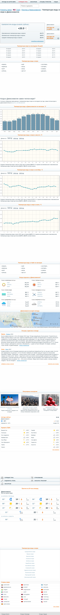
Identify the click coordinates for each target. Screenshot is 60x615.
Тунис (5, 599)
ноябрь (43, 68)
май (23, 64)
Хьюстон (33, 444)
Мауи (32, 437)
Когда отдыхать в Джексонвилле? (30, 277)
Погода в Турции (43, 614)
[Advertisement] (30, 17)
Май (23, 266)
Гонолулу (3, 432)
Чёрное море (30, 554)
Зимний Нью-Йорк (50, 407)
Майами (33, 435)
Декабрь (43, 272)
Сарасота (33, 442)
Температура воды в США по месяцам (30, 262)
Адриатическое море (30, 570)
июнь (23, 66)
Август (24, 272)
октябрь (43, 66)
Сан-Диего (34, 440)
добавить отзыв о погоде (7, 364)
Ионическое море (30, 572)
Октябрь (43, 268)
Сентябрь (44, 266)
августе (14, 102)
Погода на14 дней (50, 28)
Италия (6, 592)
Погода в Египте (5, 614)
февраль (4, 66)
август (24, 71)
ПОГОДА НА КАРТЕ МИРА (9, 1)
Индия (5, 589)
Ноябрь (43, 270)
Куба (5, 594)
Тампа (3, 444)
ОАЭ (25, 596)
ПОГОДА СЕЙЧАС (6, 417)
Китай (45, 592)
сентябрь (44, 64)
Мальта (46, 594)
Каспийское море (30, 565)
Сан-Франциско (5, 442)
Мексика (6, 596)
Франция (46, 599)
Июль (23, 270)
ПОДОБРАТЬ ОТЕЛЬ (9, 480)
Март (3, 270)
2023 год (21, 138)
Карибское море (30, 563)
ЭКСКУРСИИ (33, 1)
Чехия (45, 601)
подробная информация (37, 41)
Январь (4, 266)
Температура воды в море (30, 61)
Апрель (4, 272)
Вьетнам (26, 584)
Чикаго (3, 447)
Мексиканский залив (30, 577)
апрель (4, 71)
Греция (46, 584)
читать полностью (24, 345)
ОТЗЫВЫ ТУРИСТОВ (45, 1)
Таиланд (46, 596)
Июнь (23, 268)
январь (4, 64)
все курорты (56, 449)
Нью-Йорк (4, 440)
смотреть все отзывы (53, 364)
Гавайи (33, 430)
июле (23, 102)
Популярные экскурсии (30, 391)
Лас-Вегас (34, 432)
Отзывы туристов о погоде (30, 330)
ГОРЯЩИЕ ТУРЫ (23, 1)
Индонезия (27, 589)
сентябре (18, 102)
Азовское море (30, 558)
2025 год (10, 138)
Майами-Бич (4, 437)
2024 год (16, 138)
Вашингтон (4, 430)
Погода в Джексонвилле (31, 10)
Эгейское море (30, 561)
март (3, 68)
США (18, 10)
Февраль (4, 268)
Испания (46, 589)
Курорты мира (6, 10)
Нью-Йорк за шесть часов (30, 407)
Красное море (30, 556)
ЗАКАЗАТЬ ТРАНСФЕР (40, 480)
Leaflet (11, 327)
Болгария (6, 584)
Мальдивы (27, 594)
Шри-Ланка (7, 604)
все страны (56, 606)
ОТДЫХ (56, 1)
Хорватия (6, 601)
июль (23, 68)
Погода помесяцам (50, 37)
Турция (26, 599)
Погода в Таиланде (24, 614)
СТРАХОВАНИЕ (38, 477)
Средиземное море (30, 551)
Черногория (27, 601)
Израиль (45, 587)
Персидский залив (30, 575)
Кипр (25, 592)
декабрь (43, 71)
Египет (26, 587)
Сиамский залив (30, 568)
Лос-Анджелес (5, 435)
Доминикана (7, 587)
